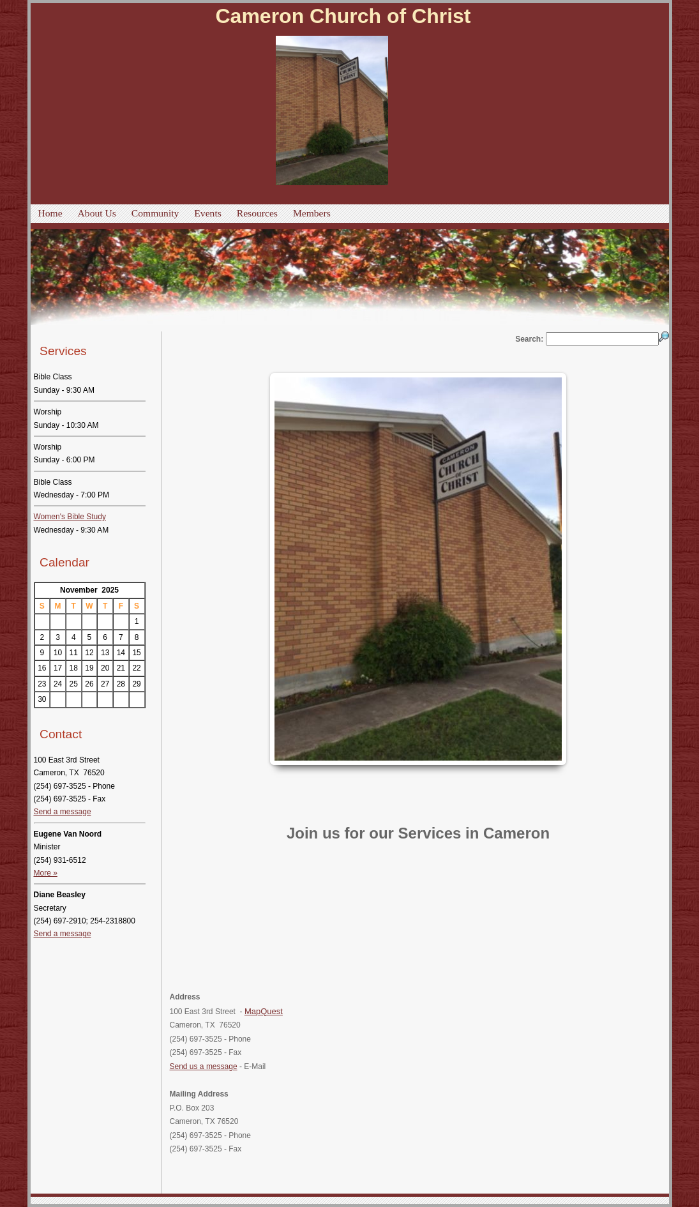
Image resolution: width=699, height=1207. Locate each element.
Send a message (62, 811)
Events (207, 213)
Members (312, 213)
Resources (257, 213)
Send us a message (203, 1066)
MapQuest (263, 1011)
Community (155, 213)
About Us (97, 213)
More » (45, 873)
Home (50, 213)
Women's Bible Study (70, 516)
